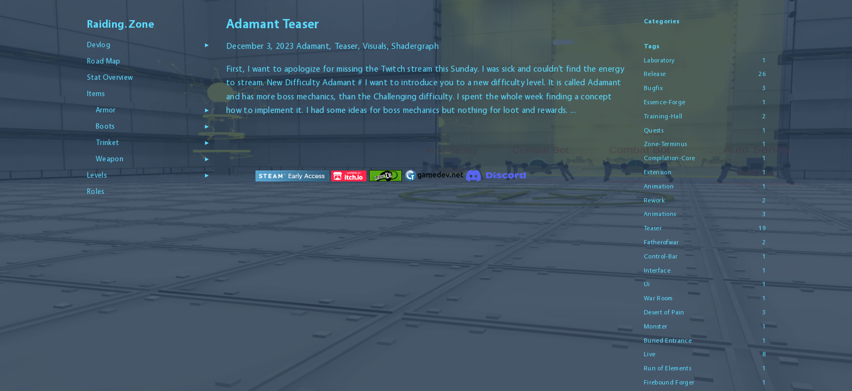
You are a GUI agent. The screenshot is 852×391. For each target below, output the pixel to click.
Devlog (98, 44)
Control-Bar (661, 256)
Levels (97, 175)
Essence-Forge (664, 102)
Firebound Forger (669, 382)
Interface (657, 270)
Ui (647, 284)
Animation (659, 186)
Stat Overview (110, 77)
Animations (660, 214)
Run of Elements (667, 368)
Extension (657, 172)
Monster (655, 326)
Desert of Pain (664, 312)
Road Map (104, 60)
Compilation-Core (669, 158)
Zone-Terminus (665, 144)
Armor (106, 109)
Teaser (346, 46)
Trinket (107, 142)
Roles (96, 191)
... (573, 110)
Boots (105, 126)
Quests (653, 130)
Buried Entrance (668, 340)
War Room (658, 298)
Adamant (312, 46)
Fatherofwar (661, 242)
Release (655, 74)
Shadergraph (415, 46)
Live (649, 354)
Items (96, 93)
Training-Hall (663, 116)
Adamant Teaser (273, 23)
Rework (654, 200)
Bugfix (653, 88)
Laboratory (659, 60)
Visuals (375, 46)
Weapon (109, 158)
